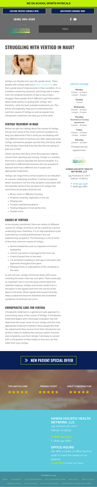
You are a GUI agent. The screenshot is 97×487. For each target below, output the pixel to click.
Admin (5, 479)
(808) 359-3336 (24, 19)
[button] (48, 360)
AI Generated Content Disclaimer (76, 484)
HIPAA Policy (73, 479)
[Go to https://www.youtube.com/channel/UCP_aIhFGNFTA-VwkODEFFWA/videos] (74, 19)
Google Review (31, 484)
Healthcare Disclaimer (55, 479)
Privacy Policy (88, 479)
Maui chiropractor (44, 84)
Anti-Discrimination (33, 479)
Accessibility (16, 479)
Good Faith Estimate (49, 484)
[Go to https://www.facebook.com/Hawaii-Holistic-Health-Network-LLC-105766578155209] (70, 19)
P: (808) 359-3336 (79, 183)
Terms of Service (13, 484)
